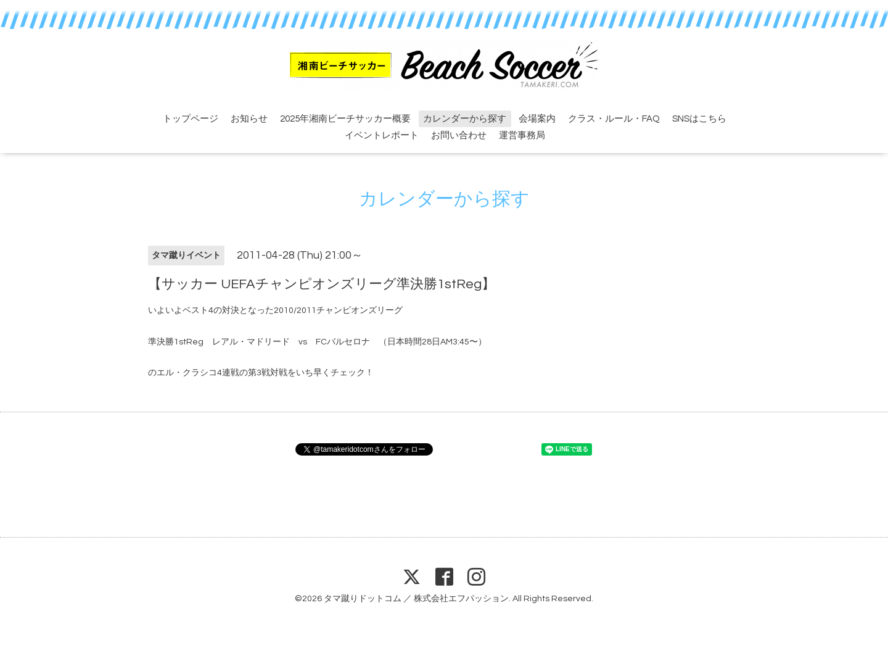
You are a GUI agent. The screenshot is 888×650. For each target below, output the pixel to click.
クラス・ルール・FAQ (614, 118)
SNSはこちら (699, 118)
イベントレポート (382, 135)
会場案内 (537, 118)
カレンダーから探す (464, 118)
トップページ (190, 118)
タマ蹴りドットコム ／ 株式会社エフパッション (416, 598)
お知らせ (249, 118)
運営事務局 (522, 135)
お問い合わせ (459, 135)
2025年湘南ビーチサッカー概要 (345, 118)
